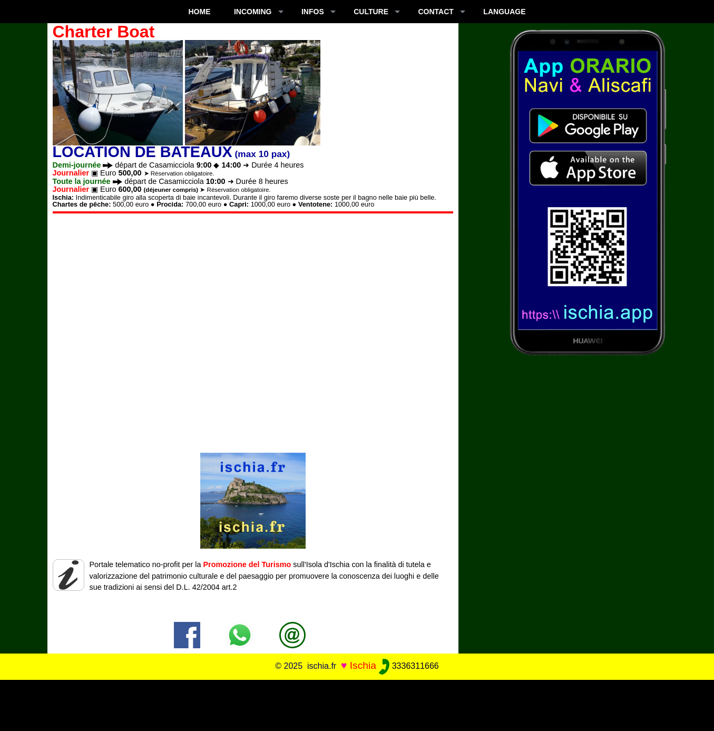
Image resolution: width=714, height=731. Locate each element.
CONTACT (436, 11)
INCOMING (253, 11)
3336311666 (408, 665)
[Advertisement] (357, 703)
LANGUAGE (504, 11)
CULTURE (371, 11)
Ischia (363, 665)
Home (200, 11)
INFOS (312, 11)
